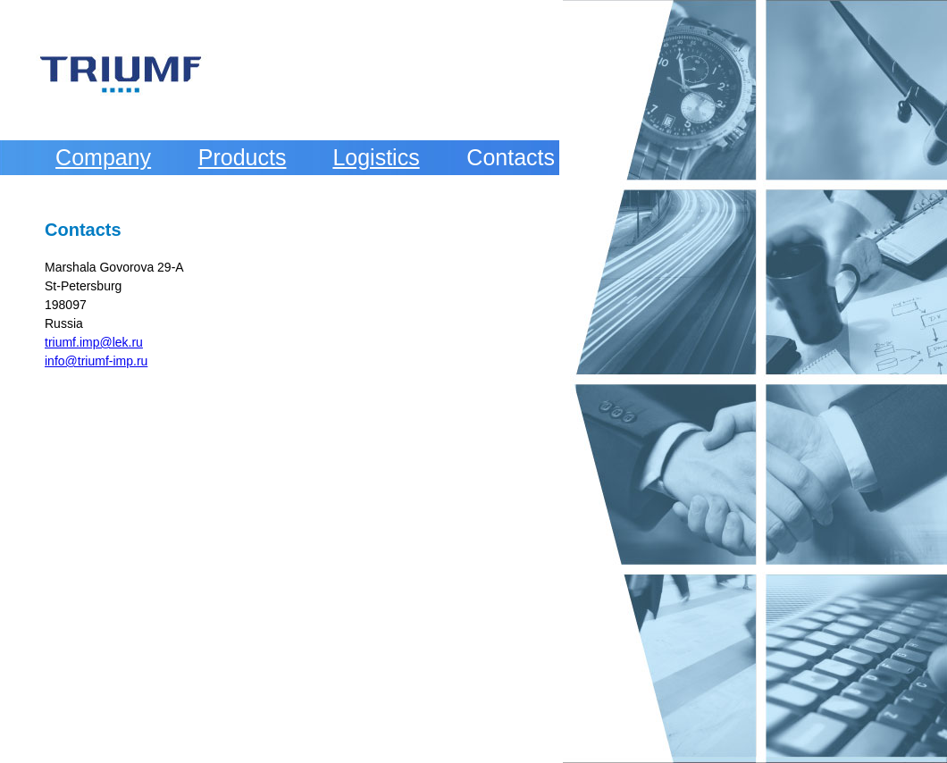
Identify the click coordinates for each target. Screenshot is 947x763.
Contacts (510, 157)
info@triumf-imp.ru (96, 361)
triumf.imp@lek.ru (94, 342)
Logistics (375, 157)
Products (242, 157)
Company (103, 157)
